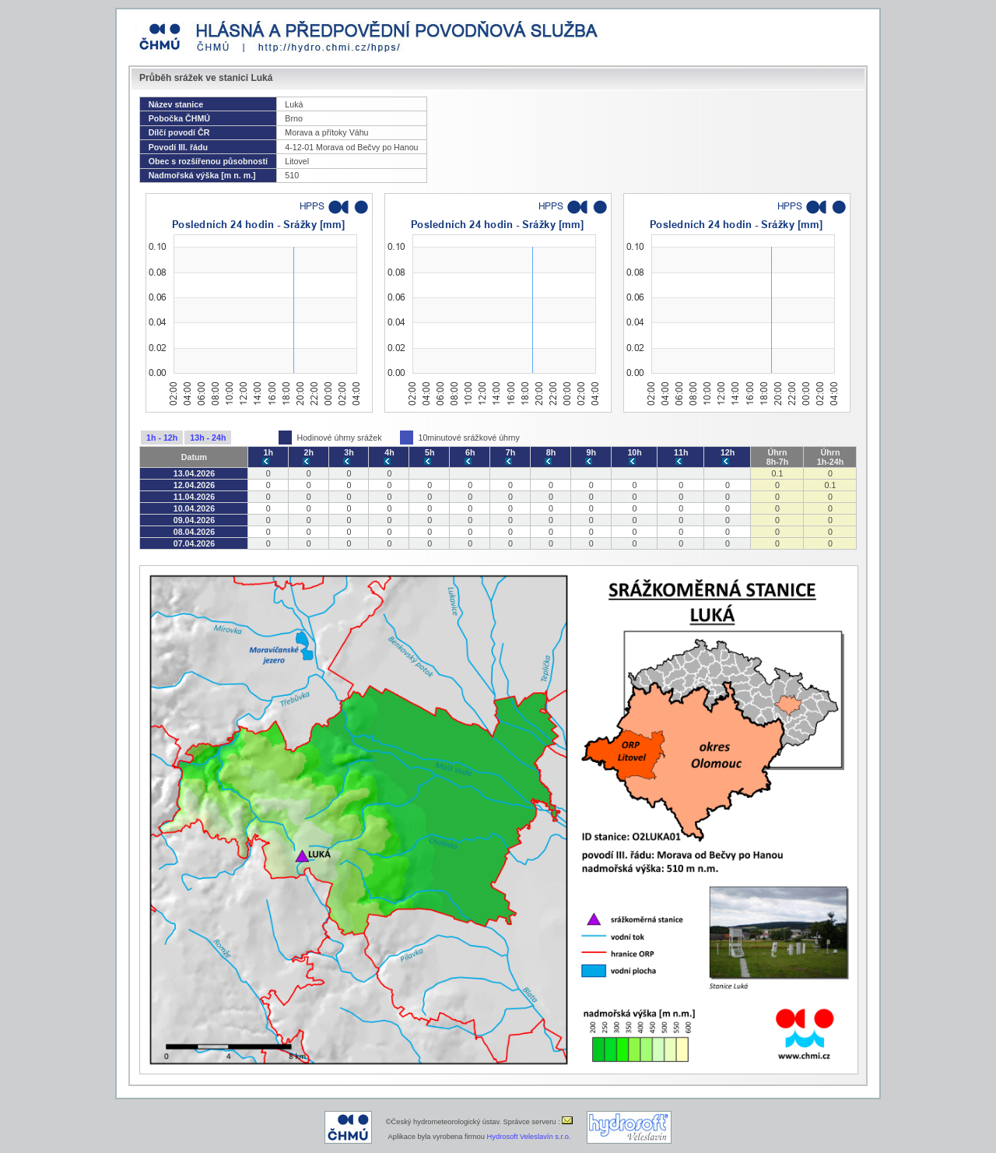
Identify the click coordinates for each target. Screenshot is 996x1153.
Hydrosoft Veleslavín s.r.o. (529, 1137)
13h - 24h (208, 437)
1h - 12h (161, 437)
